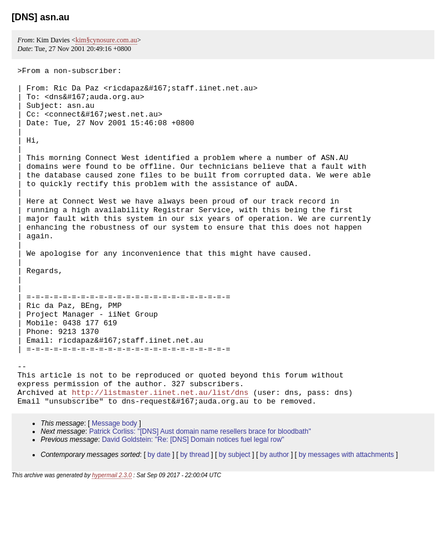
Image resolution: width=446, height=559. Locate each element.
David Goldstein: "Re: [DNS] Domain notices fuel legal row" (193, 507)
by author (274, 522)
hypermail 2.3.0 (111, 543)
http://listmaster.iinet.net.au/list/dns (160, 458)
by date (159, 522)
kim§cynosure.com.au (106, 40)
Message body (114, 491)
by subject (234, 522)
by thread (194, 522)
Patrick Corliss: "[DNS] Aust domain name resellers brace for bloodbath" (200, 499)
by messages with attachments (346, 522)
